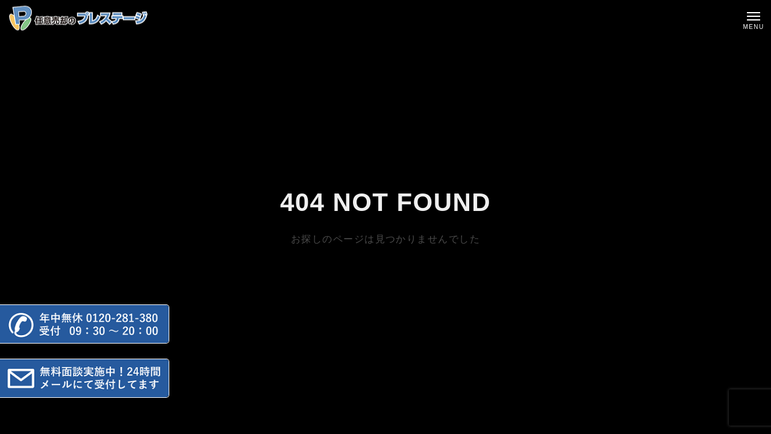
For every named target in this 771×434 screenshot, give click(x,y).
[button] (84, 324)
